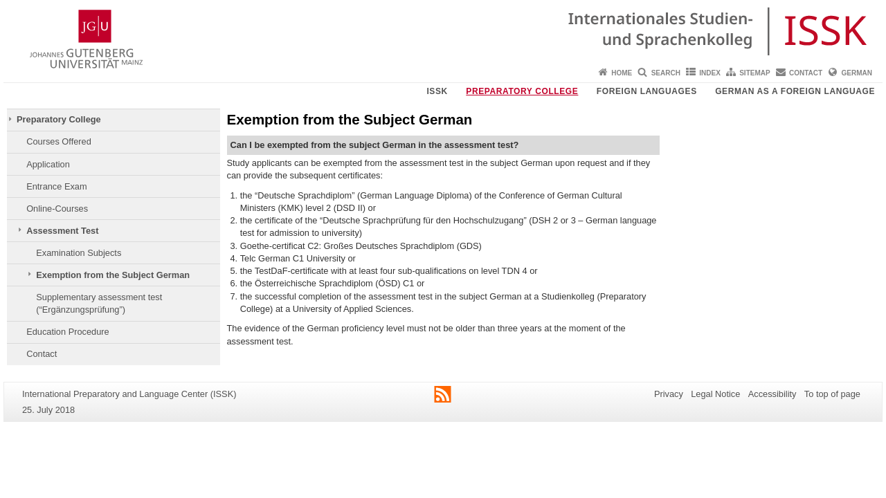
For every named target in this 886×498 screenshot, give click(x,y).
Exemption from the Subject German (113, 275)
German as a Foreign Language (795, 91)
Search (665, 73)
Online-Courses (57, 208)
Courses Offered (58, 141)
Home (621, 73)
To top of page (832, 394)
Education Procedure (67, 331)
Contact (805, 73)
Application (48, 164)
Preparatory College (522, 91)
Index (710, 73)
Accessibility (772, 394)
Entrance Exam (56, 186)
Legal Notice (715, 394)
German (857, 73)
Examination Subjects (78, 253)
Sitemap (754, 73)
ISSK (436, 91)
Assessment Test (62, 230)
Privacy (668, 394)
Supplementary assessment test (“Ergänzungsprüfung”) (99, 303)
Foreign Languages (647, 91)
